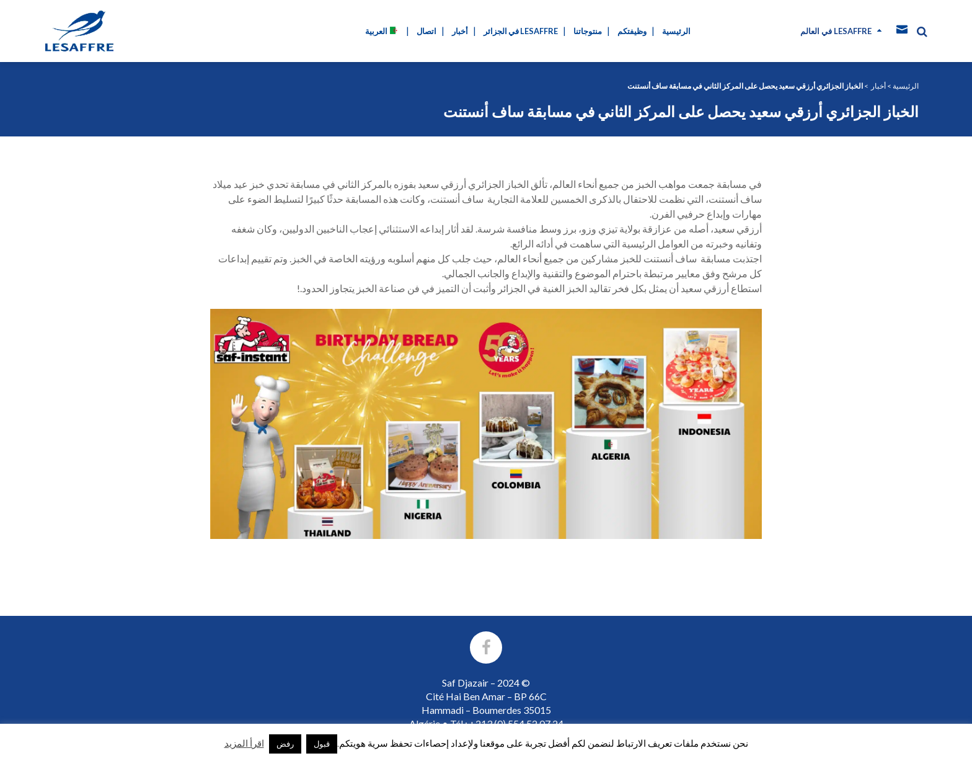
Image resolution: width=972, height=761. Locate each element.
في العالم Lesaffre (836, 31)
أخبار (878, 86)
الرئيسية (906, 86)
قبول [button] (322, 744)
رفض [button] (285, 744)
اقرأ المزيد (244, 743)
